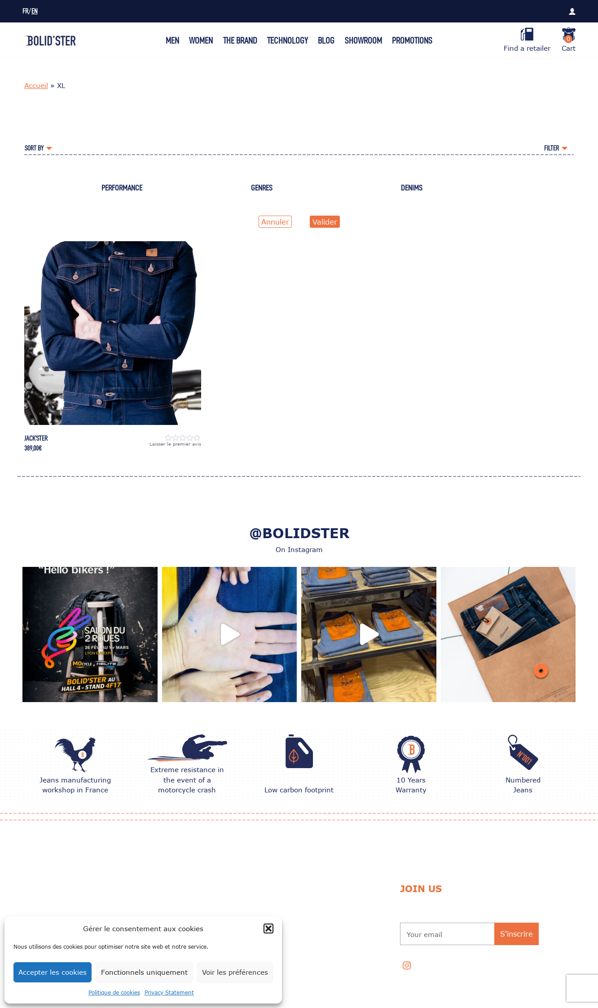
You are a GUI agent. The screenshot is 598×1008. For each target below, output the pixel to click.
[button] (268, 928)
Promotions (412, 40)
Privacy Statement (169, 992)
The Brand (240, 40)
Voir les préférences (235, 972)
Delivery (290, 904)
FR (25, 11)
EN (34, 11)
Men (172, 40)
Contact (290, 966)
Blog (326, 40)
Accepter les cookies (52, 972)
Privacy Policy (299, 950)
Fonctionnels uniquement (144, 972)
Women (201, 40)
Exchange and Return (310, 881)
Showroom (363, 40)
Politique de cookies (114, 992)
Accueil (36, 85)
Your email (424, 934)
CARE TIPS (178, 904)
